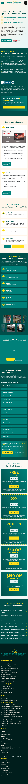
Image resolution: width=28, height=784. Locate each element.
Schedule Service (5, 742)
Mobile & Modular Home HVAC (8, 663)
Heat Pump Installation (6, 648)
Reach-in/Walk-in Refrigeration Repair (10, 705)
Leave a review (10, 340)
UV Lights (3, 671)
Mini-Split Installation (6, 652)
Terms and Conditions (6, 757)
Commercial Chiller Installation (8, 695)
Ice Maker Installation (6, 699)
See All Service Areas (19, 434)
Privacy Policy (4, 755)
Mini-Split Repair (5, 654)
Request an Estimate (14, 103)
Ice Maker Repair (5, 701)
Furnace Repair (4, 657)
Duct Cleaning (4, 680)
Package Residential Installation (9, 659)
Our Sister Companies (6, 753)
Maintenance (17, 646)
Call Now (7, 243)
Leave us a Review (5, 744)
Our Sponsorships (5, 750)
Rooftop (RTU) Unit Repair (7, 688)
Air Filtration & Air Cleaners (7, 670)
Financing (3, 746)
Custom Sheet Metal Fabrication (9, 681)
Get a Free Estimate (6, 40)
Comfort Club (4, 748)
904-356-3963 (7, 434)
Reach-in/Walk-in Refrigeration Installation (11, 703)
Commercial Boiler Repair (7, 694)
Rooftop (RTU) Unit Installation (8, 686)
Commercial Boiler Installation (8, 692)
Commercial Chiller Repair (7, 697)
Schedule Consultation (18, 243)
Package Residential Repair (8, 661)
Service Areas (4, 751)
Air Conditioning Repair (6, 646)
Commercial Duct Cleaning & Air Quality (11, 690)
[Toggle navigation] (2, 3)
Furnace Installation (6, 656)
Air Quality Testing (5, 668)
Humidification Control (6, 673)
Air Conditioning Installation (8, 644)
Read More (18, 340)
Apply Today (7, 160)
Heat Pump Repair (5, 650)
